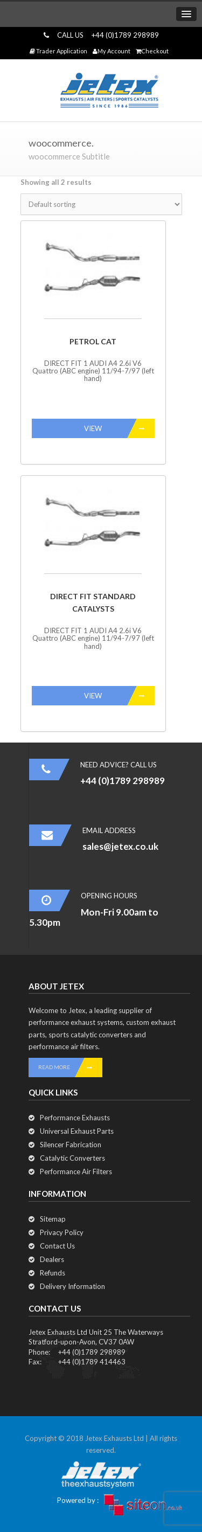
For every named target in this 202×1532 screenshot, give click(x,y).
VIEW (119, 428)
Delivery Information (72, 1286)
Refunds (52, 1272)
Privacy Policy (61, 1232)
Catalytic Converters (72, 1158)
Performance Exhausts (75, 1117)
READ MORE (70, 1067)
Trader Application (58, 50)
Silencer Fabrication (70, 1144)
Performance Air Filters (76, 1171)
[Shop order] (101, 204)
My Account (111, 50)
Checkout (152, 50)
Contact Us (57, 1246)
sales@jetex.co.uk (120, 846)
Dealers (52, 1259)
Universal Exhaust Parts (77, 1131)
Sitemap (53, 1219)
